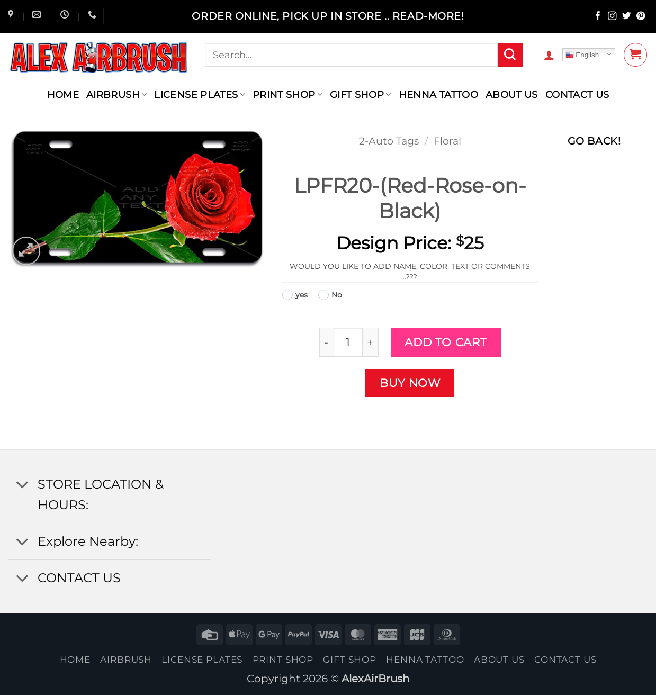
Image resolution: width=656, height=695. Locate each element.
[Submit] (510, 55)
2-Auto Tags (389, 141)
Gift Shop (360, 94)
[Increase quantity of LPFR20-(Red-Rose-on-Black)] (371, 342)
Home (63, 94)
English (582, 55)
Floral (447, 141)
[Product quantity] (348, 342)
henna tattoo (438, 94)
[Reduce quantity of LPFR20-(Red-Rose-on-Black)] (326, 342)
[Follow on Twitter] (626, 17)
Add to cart (446, 342)
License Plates (199, 94)
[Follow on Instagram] (612, 17)
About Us (512, 94)
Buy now (410, 383)
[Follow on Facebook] (598, 17)
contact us (577, 94)
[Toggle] (22, 485)
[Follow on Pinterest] (640, 17)
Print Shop (287, 94)
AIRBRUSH (116, 94)
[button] (549, 55)
